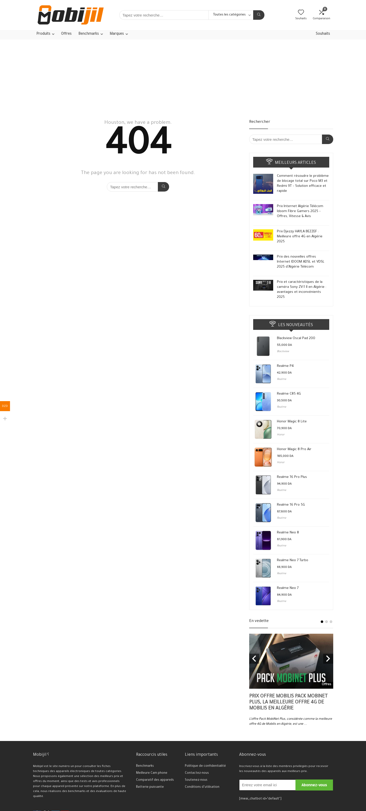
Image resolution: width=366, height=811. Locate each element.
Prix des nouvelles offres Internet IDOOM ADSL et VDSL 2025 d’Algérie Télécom (300, 262)
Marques (117, 34)
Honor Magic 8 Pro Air (294, 449)
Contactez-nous (197, 773)
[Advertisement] (183, 77)
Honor (281, 434)
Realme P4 (285, 366)
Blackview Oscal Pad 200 (296, 338)
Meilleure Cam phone (151, 773)
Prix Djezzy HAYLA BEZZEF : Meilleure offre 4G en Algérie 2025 (299, 237)
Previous (254, 659)
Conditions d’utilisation (202, 787)
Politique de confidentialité (205, 766)
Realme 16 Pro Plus (292, 477)
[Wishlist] (301, 14)
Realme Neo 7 (287, 588)
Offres (66, 34)
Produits (43, 34)
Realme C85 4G (289, 394)
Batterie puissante (150, 787)
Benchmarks (88, 34)
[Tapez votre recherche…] (258, 15)
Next (328, 659)
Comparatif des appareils (155, 780)
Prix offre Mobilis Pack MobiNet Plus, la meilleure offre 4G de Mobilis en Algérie (288, 702)
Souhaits (323, 34)
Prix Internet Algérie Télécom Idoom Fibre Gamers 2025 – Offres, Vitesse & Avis (300, 211)
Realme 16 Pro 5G (291, 505)
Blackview (283, 351)
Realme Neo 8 (288, 533)
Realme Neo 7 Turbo (292, 560)
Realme (281, 379)
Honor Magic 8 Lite (292, 422)
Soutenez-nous (196, 780)
